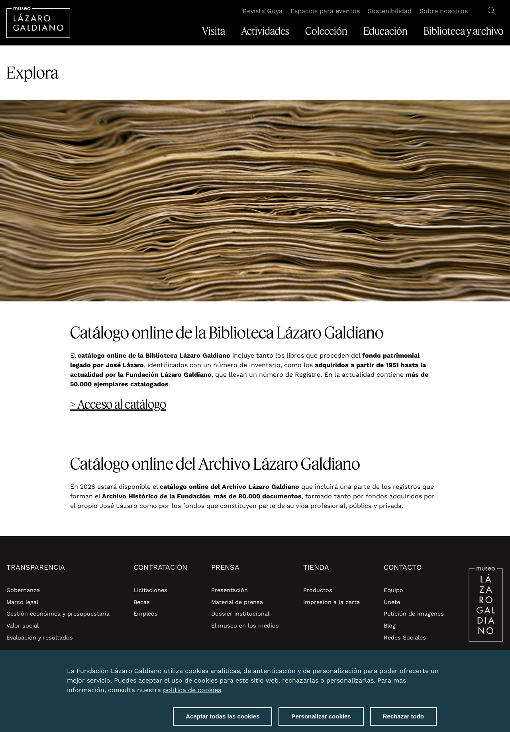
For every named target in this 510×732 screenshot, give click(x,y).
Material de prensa (237, 602)
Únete (392, 602)
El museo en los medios (245, 625)
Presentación (229, 590)
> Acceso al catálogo (118, 404)
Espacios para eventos (325, 11)
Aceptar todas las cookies (222, 717)
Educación (385, 31)
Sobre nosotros (444, 11)
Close (435, 668)
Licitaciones (150, 590)
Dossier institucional (240, 613)
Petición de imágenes (414, 613)
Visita (213, 31)
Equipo (393, 590)
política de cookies (192, 691)
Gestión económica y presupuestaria (58, 613)
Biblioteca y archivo (464, 31)
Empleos (145, 613)
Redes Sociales (405, 637)
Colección (326, 31)
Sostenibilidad (390, 11)
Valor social (22, 625)
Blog (390, 625)
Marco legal (22, 602)
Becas (141, 602)
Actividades (265, 31)
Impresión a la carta (331, 602)
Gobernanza (23, 590)
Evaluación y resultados (39, 637)
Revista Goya (262, 11)
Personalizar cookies (321, 717)
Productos (317, 590)
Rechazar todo (403, 717)
